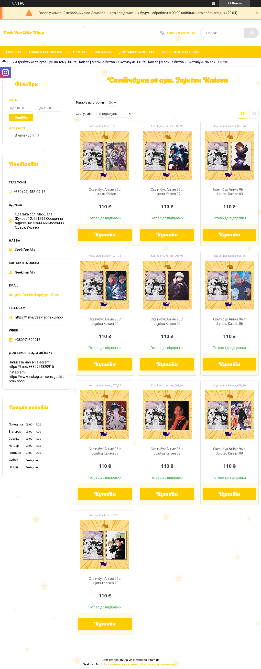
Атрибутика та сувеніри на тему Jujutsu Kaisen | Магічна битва (65, 62)
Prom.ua (154, 660)
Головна (13, 52)
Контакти (103, 52)
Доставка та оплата (136, 52)
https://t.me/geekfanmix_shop (39, 317)
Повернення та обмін (181, 52)
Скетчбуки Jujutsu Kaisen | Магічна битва (151, 62)
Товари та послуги (45, 52)
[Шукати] (251, 33)
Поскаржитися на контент (121, 664)
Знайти (21, 117)
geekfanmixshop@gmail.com (37, 295)
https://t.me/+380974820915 (31, 367)
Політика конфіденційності (159, 664)
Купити (105, 235)
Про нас (80, 52)
